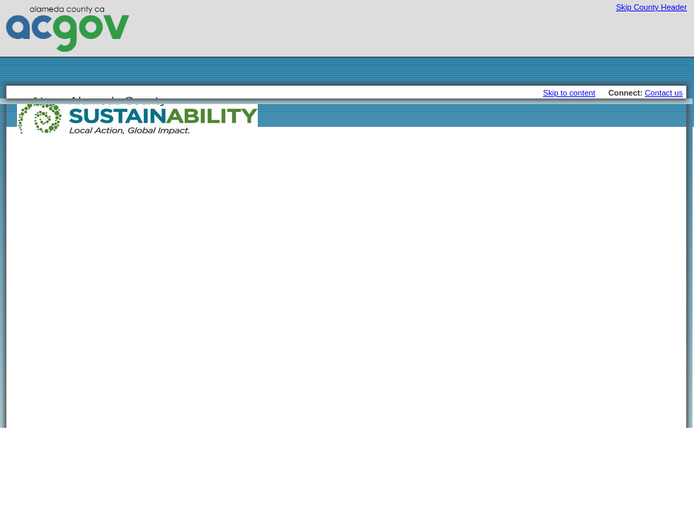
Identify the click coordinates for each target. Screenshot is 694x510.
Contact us (664, 93)
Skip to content (569, 93)
